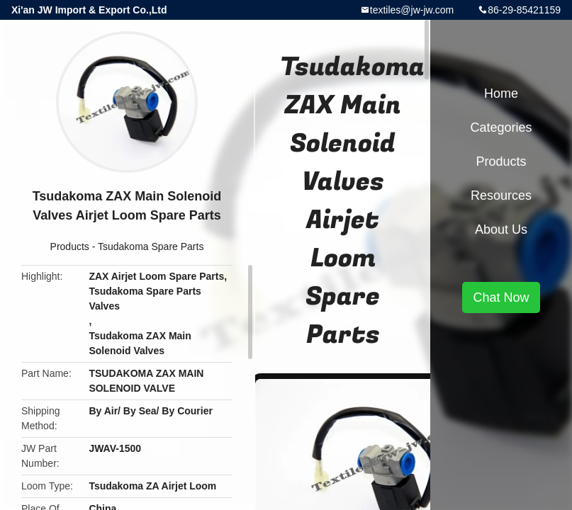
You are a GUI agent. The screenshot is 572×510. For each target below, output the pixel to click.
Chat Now (501, 297)
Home (501, 93)
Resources (501, 195)
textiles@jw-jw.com (412, 10)
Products (69, 246)
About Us (501, 229)
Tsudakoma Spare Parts (150, 246)
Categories (501, 127)
